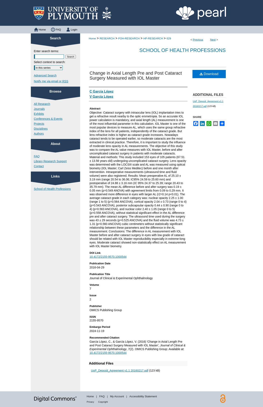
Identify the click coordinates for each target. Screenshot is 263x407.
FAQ (37, 156)
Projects (39, 123)
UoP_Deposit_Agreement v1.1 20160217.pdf (119, 370)
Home (92, 38)
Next (213, 39)
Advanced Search (45, 75)
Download (209, 74)
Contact (39, 166)
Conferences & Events (48, 118)
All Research (42, 104)
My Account (117, 396)
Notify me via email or (51, 81)
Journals (39, 109)
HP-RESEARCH (153, 38)
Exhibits (39, 113)
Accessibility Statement (143, 396)
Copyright (103, 402)
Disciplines (41, 128)
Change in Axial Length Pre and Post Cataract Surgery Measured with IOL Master (136, 76)
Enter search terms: (46, 51)
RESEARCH (107, 38)
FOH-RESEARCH (129, 38)
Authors (39, 133)
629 (169, 38)
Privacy (90, 402)
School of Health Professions (182, 50)
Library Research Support (50, 161)
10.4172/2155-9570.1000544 (108, 256)
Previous (198, 39)
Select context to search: (49, 62)
